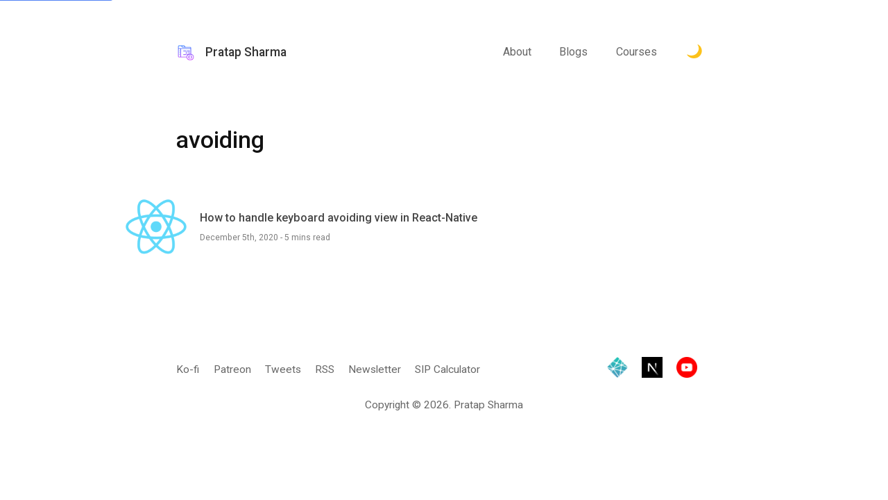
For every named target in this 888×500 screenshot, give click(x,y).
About (517, 54)
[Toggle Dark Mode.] (695, 56)
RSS (324, 369)
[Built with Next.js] (652, 370)
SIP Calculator (447, 369)
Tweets (283, 369)
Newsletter (374, 369)
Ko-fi (187, 369)
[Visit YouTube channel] (686, 370)
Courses (636, 54)
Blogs (573, 54)
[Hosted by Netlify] (617, 370)
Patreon (232, 369)
